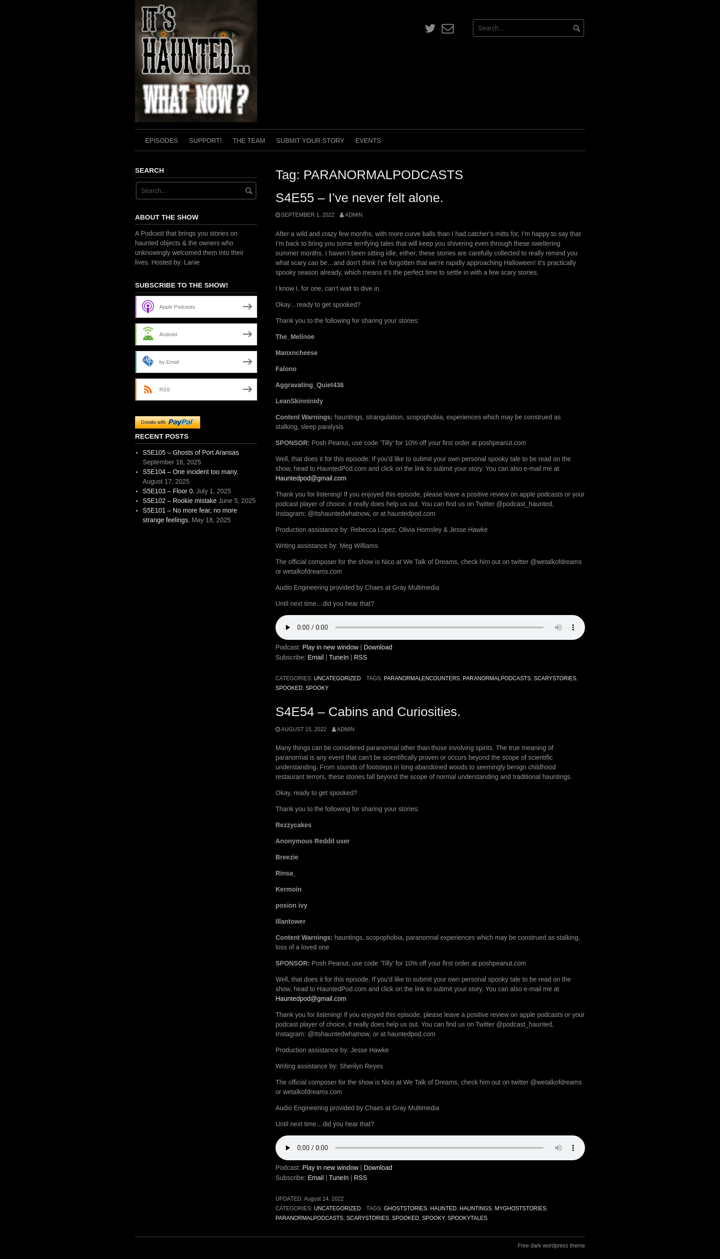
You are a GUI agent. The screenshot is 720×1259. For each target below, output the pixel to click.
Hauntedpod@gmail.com (311, 478)
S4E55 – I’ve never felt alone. (360, 198)
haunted (443, 1208)
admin (353, 215)
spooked (289, 688)
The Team (249, 140)
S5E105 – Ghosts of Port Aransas (191, 452)
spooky (316, 688)
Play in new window (330, 647)
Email (316, 657)
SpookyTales (467, 1218)
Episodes (161, 140)
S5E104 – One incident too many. (190, 471)
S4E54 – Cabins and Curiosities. (368, 712)
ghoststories (405, 1208)
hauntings (476, 1208)
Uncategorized (337, 678)
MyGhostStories (520, 1208)
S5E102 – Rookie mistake (180, 500)
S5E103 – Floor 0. (169, 491)
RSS (360, 657)
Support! (205, 140)
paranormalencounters (422, 678)
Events (368, 140)
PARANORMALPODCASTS (497, 678)
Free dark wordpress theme (551, 1245)
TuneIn (339, 657)
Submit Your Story (310, 140)
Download (378, 647)
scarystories (555, 678)
